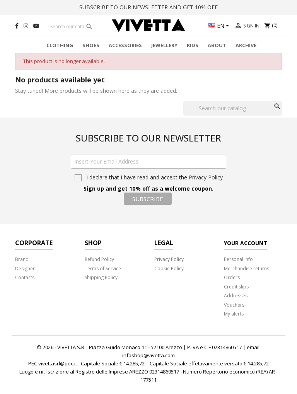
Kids (192, 45)
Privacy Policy (206, 177)
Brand (22, 259)
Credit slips (236, 286)
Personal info (238, 259)
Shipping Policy (101, 277)
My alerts (234, 313)
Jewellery (164, 45)
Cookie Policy (169, 268)
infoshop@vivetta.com (148, 355)
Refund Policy (99, 259)
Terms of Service (103, 268)
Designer (25, 268)
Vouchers (234, 305)
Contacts (24, 277)
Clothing (59, 45)
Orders (232, 277)
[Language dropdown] (219, 26)
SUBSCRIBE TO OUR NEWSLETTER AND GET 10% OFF (148, 7)
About (217, 45)
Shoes (90, 45)
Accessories (125, 45)
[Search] (71, 26)
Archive (246, 45)
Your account (245, 243)
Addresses (236, 295)
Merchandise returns (246, 268)
